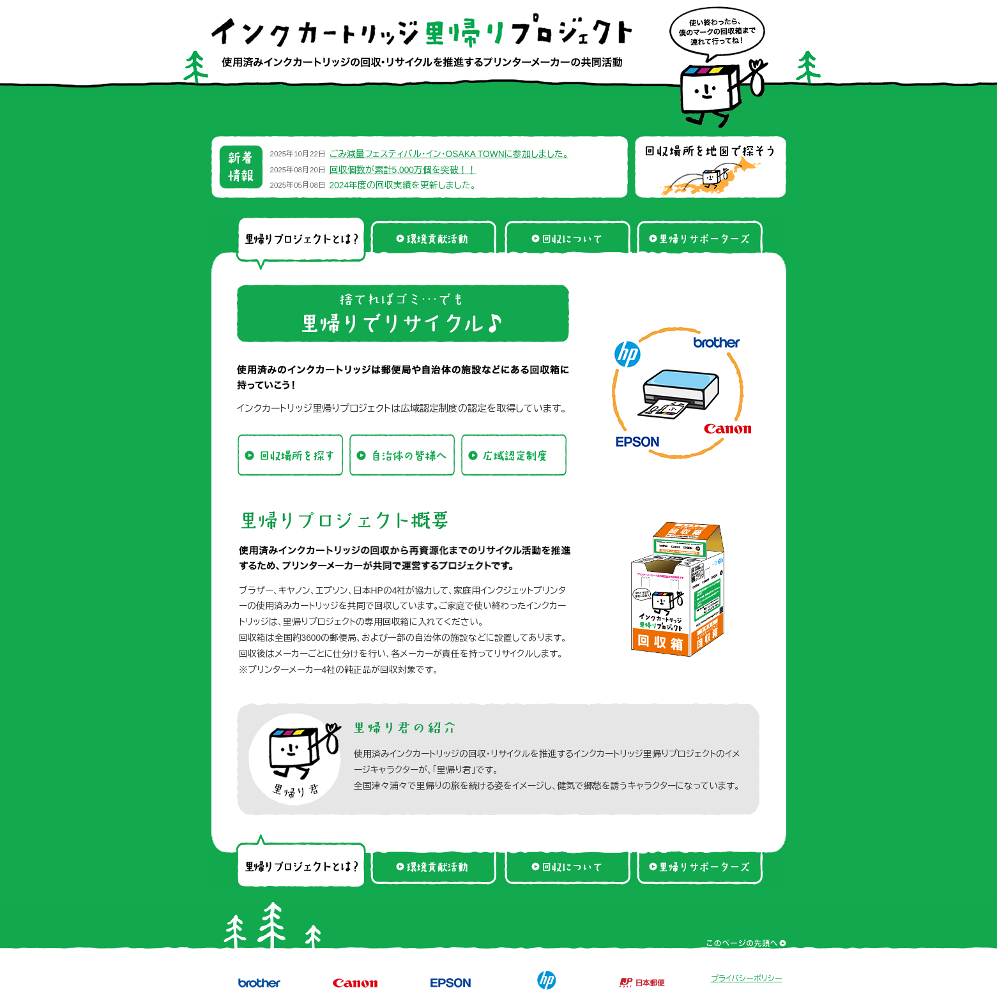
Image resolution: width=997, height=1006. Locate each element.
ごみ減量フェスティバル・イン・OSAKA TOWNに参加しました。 (449, 154)
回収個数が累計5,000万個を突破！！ (403, 170)
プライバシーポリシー (746, 978)
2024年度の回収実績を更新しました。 (403, 185)
